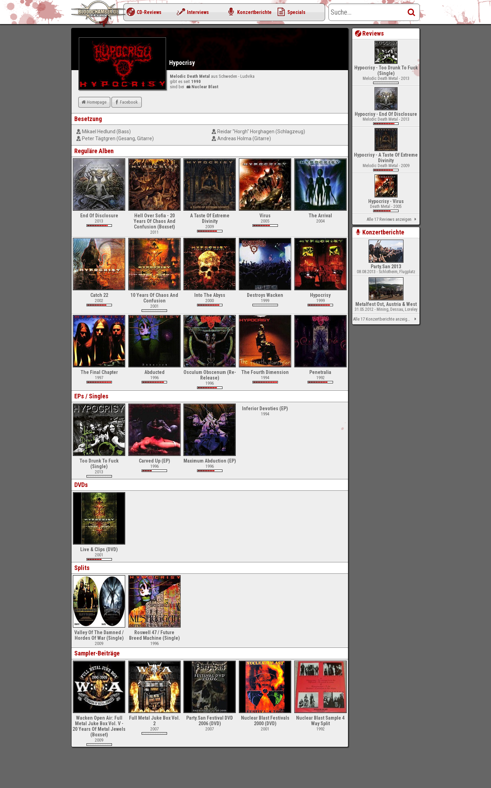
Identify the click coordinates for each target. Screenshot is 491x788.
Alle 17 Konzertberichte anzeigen (386, 319)
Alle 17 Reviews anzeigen (393, 219)
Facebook (126, 102)
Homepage (93, 102)
